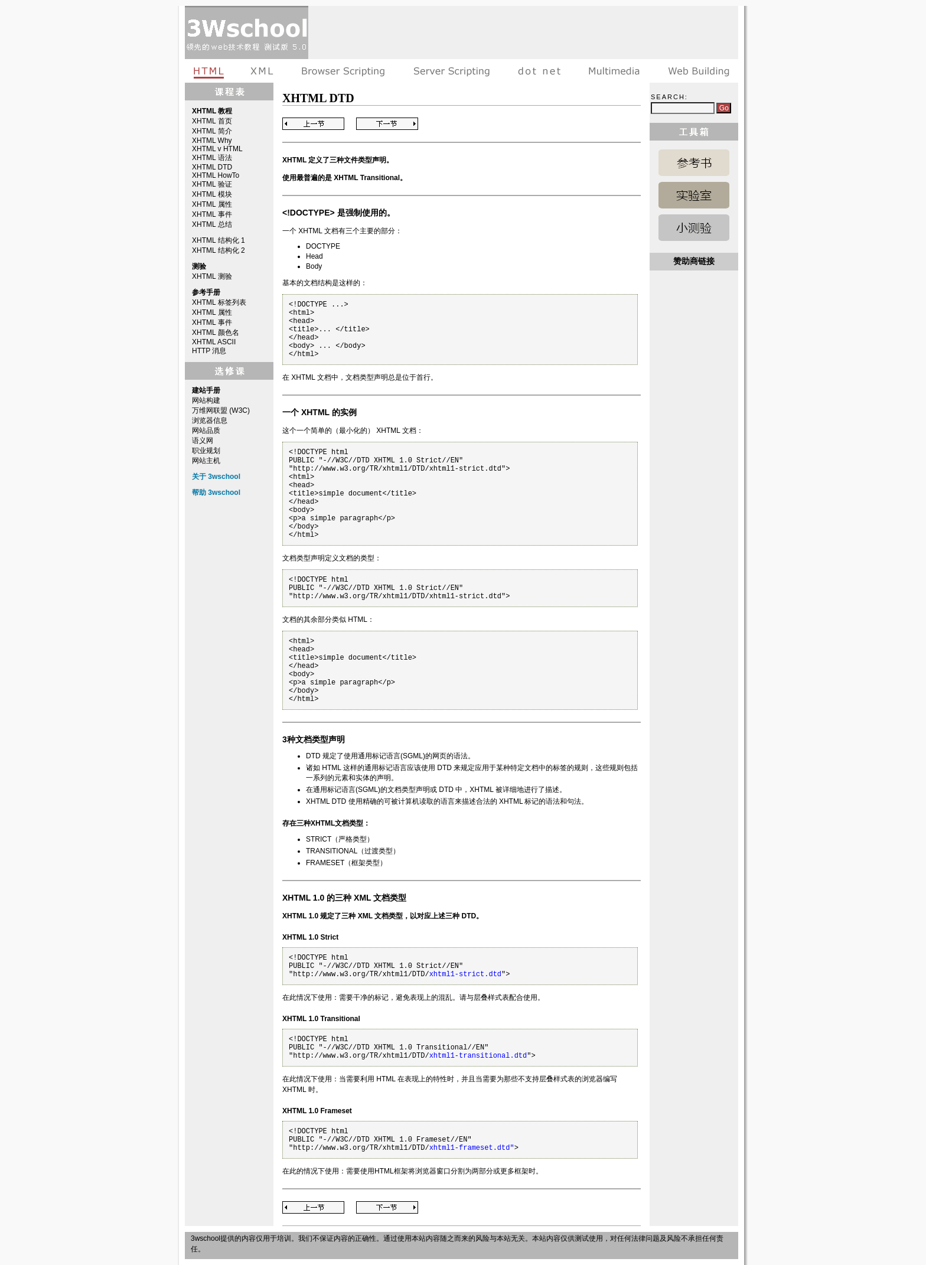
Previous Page (313, 124)
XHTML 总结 (212, 224)
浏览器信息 (209, 420)
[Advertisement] (523, 32)
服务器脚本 (451, 71)
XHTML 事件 (212, 214)
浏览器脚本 (343, 71)
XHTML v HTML (217, 149)
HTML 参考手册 (693, 162)
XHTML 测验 (212, 276)
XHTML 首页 (212, 121)
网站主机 (206, 461)
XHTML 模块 (212, 194)
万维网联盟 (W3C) (221, 410)
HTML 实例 (693, 195)
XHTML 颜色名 (215, 332)
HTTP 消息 (209, 351)
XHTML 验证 (212, 184)
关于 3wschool (216, 476)
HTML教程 (211, 71)
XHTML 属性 (212, 204)
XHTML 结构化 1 (218, 240)
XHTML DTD (212, 167)
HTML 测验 (693, 227)
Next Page (387, 124)
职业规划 (206, 450)
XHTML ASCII (214, 342)
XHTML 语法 (212, 158)
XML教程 (262, 71)
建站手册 (696, 71)
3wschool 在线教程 (246, 32)
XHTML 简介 (212, 131)
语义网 (202, 440)
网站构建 (206, 400)
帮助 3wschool (216, 492)
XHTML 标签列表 (219, 302)
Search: (669, 96)
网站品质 (206, 430)
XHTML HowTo (215, 175)
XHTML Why (212, 140)
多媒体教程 (614, 71)
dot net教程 (539, 71)
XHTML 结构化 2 (218, 250)
